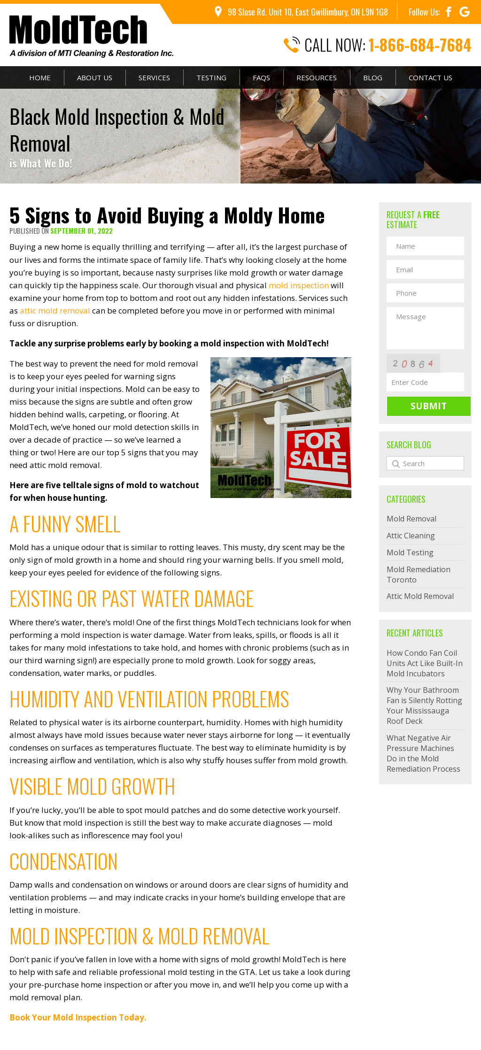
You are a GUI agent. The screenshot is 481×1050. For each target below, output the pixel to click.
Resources (316, 77)
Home (40, 77)
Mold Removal (411, 519)
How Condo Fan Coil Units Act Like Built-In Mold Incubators (425, 663)
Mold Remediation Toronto (418, 574)
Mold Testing (410, 552)
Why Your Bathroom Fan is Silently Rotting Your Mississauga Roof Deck (424, 705)
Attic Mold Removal (420, 596)
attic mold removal (55, 310)
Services (154, 77)
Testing (211, 77)
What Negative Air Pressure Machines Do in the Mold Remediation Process (423, 753)
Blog (372, 77)
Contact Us (430, 77)
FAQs (261, 77)
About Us (94, 77)
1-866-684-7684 (420, 44)
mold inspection (299, 285)
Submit (429, 406)
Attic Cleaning (411, 535)
